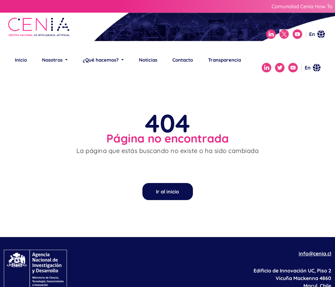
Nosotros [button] (53, 60)
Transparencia (224, 60)
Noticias (148, 60)
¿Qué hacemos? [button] (101, 60)
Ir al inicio (167, 191)
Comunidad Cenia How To (302, 6)
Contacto (182, 60)
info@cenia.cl (315, 253)
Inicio (21, 60)
